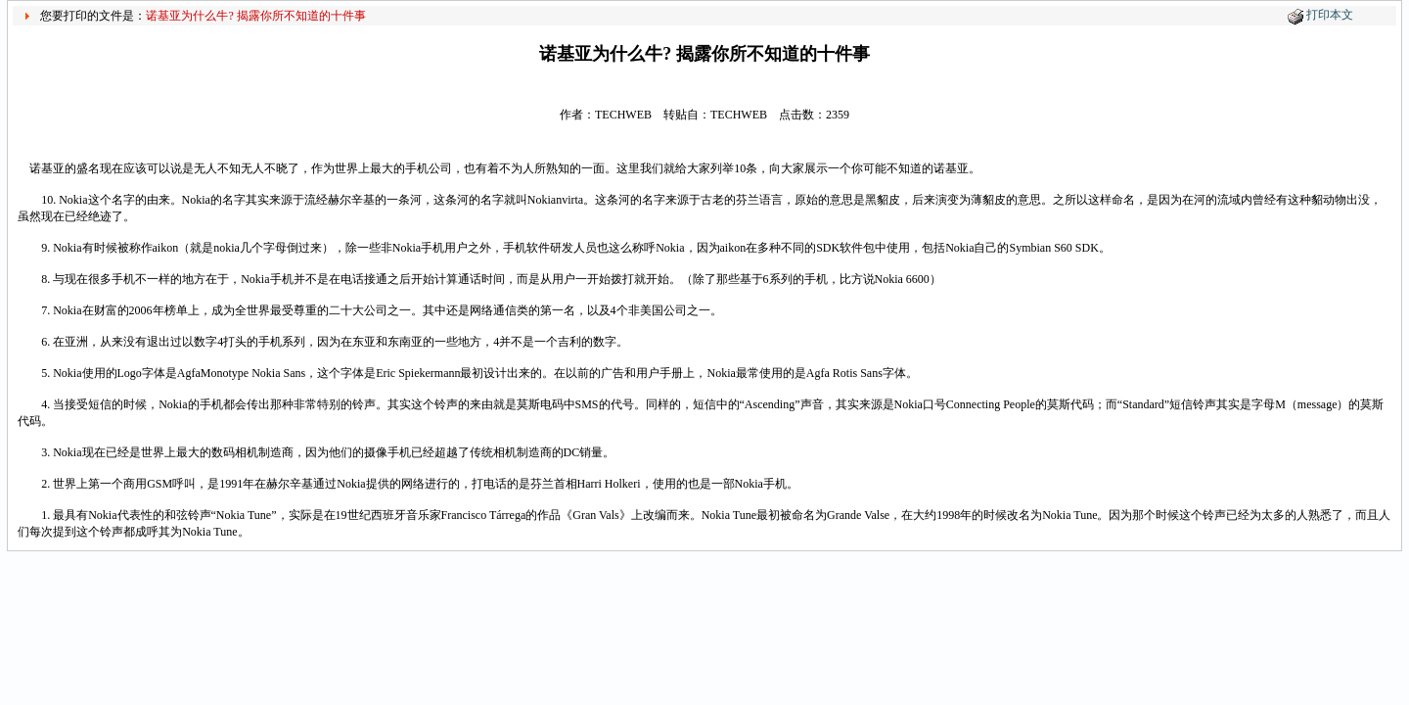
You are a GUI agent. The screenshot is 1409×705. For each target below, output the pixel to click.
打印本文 (1329, 15)
